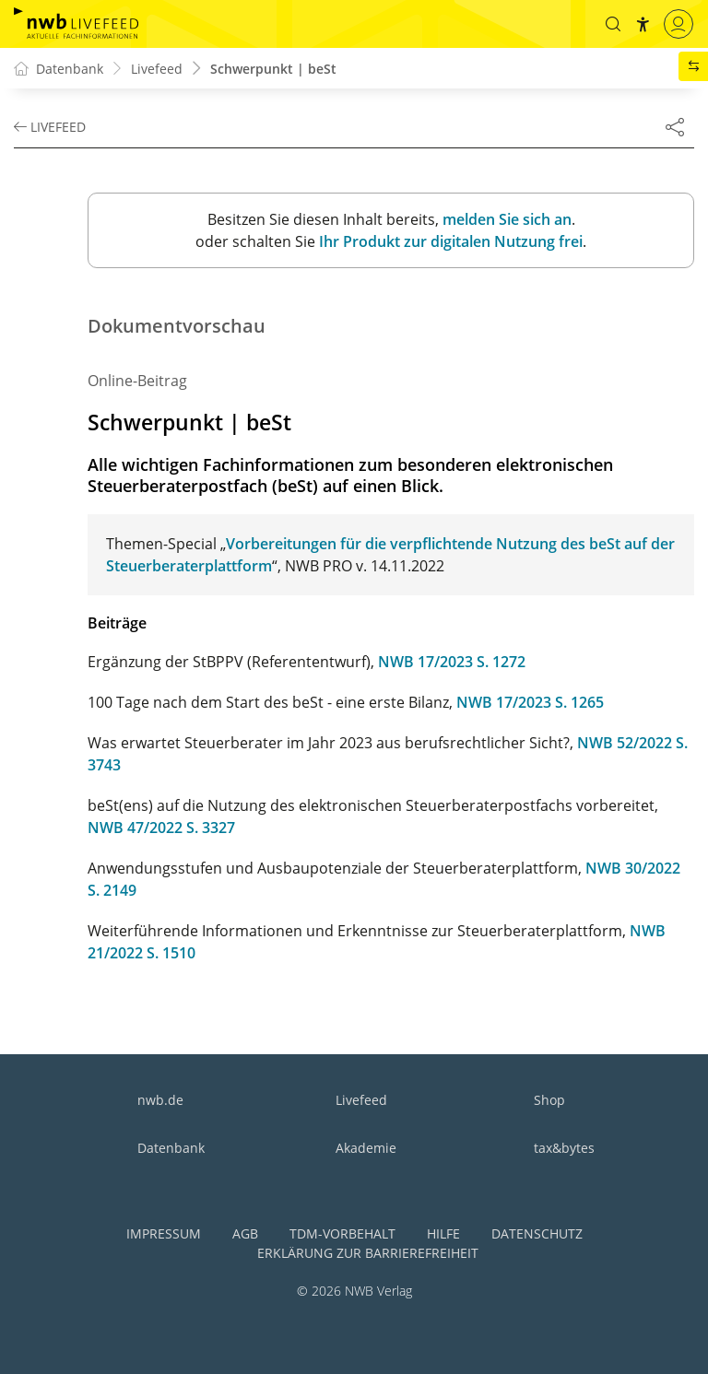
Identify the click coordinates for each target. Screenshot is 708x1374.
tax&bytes (564, 1148)
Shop (549, 1100)
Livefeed (361, 1100)
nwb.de (160, 1100)
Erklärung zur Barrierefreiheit (367, 1253)
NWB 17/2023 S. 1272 (451, 662)
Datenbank (171, 1148)
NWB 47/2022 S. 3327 (161, 827)
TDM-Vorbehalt (342, 1233)
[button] (613, 24)
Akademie (366, 1148)
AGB (245, 1233)
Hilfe (443, 1233)
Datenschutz (537, 1233)
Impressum (163, 1233)
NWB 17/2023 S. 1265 (530, 702)
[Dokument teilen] (674, 126)
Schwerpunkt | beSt (273, 68)
